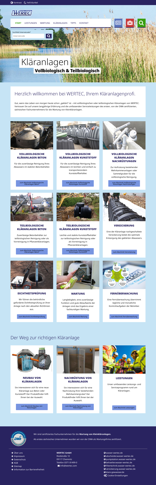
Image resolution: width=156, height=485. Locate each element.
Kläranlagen (60, 23)
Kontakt (83, 23)
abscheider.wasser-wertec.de (118, 456)
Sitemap (18, 466)
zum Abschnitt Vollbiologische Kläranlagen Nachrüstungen (124, 183)
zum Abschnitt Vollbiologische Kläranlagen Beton (32, 183)
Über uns (18, 452)
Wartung (45, 23)
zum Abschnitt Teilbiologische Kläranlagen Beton (32, 251)
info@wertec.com (67, 465)
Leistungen (30, 23)
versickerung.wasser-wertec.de (119, 468)
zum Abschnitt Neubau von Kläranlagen (31, 407)
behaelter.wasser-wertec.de (118, 462)
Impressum (19, 456)
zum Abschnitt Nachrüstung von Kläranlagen (78, 407)
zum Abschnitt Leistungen (124, 408)
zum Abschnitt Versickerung (124, 252)
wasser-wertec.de (113, 452)
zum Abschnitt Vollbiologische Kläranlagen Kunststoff (78, 183)
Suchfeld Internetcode (21, 32)
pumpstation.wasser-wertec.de (119, 459)
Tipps (73, 23)
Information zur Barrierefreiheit (29, 469)
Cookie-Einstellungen (116, 475)
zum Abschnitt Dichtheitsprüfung (32, 316)
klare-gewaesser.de (114, 472)
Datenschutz (20, 459)
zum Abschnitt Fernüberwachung (124, 316)
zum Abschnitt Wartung (78, 316)
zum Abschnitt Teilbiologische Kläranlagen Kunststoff (78, 251)
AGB (16, 462)
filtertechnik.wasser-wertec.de (119, 465)
